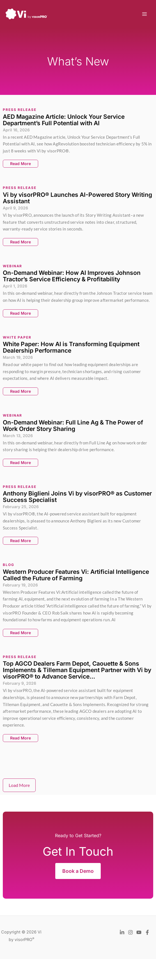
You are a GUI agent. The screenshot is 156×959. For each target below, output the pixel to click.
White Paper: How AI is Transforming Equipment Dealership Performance (71, 347)
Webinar (12, 266)
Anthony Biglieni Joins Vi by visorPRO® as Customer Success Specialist (77, 496)
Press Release (19, 110)
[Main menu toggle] (144, 14)
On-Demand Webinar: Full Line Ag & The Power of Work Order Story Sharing (73, 425)
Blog (8, 565)
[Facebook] (147, 932)
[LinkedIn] (122, 932)
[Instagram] (130, 932)
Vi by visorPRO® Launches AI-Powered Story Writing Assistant (77, 197)
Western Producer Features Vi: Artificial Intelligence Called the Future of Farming (76, 574)
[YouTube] (138, 932)
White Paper (17, 337)
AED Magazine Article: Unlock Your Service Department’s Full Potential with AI (64, 119)
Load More (19, 785)
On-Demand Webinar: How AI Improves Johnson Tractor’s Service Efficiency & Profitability (72, 276)
